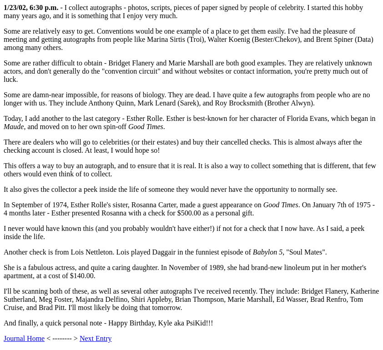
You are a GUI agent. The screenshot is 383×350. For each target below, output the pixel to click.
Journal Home (24, 338)
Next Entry (96, 338)
